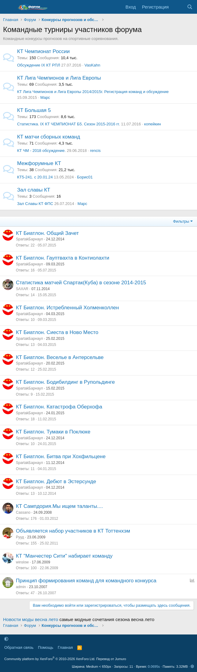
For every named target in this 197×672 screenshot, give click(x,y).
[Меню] (8, 7)
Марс (45, 97)
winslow (22, 562)
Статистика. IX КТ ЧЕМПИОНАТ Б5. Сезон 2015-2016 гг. (68, 124)
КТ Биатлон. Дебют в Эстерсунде (56, 481)
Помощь (45, 647)
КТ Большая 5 (34, 110)
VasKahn (92, 65)
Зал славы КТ (33, 190)
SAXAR (22, 289)
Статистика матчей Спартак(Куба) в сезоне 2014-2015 (81, 283)
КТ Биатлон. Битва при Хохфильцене (61, 456)
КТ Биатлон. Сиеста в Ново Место (57, 332)
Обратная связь (19, 647)
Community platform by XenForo (49, 659)
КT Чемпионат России (43, 51)
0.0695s (154, 666)
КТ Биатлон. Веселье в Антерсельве (60, 357)
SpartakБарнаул (29, 239)
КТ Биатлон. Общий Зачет (47, 233)
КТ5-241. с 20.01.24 (35, 177)
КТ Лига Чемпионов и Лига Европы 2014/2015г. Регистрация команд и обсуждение (93, 91)
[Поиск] (190, 7)
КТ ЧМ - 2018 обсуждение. (41, 150)
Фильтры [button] (181, 221)
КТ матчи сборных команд (48, 137)
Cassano (23, 512)
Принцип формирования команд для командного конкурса (86, 581)
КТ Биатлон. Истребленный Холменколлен (67, 308)
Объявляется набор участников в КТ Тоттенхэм (73, 531)
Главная (65, 647)
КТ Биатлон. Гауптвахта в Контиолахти (62, 258)
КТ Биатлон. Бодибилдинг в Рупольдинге (65, 382)
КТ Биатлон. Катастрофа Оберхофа (59, 407)
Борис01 (85, 177)
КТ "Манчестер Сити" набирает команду (64, 556)
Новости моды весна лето (30, 619)
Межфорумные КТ (39, 163)
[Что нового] (178, 7)
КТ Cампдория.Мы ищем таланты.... (59, 506)
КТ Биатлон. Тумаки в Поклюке (53, 432)
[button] (6, 639)
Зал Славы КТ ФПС (35, 203)
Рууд (20, 537)
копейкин (152, 124)
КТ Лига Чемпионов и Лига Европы (59, 78)
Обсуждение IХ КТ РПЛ (38, 65)
